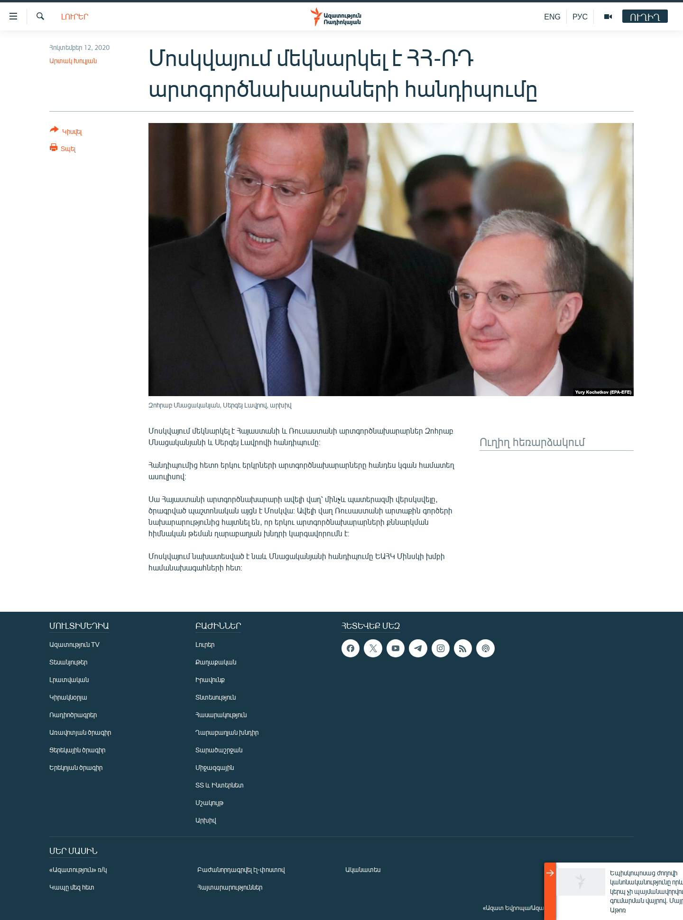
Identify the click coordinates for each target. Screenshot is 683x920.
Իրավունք (210, 679)
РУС (580, 16)
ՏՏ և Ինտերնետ (219, 785)
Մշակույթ (209, 802)
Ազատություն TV (74, 644)
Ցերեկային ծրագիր (77, 750)
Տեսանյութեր (68, 662)
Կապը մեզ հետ (71, 887)
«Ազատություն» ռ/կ (78, 869)
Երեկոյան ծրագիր (75, 767)
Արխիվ (205, 820)
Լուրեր (74, 16)
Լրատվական (69, 679)
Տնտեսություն (215, 697)
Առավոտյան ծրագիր (80, 732)
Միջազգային (214, 767)
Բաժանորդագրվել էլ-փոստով (241, 869)
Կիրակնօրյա (68, 697)
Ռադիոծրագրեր (73, 715)
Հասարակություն (221, 715)
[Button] (66, 132)
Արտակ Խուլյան (73, 61)
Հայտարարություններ (229, 887)
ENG (552, 16)
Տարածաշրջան (218, 750)
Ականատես (362, 869)
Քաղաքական (215, 662)
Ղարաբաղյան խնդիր (226, 732)
